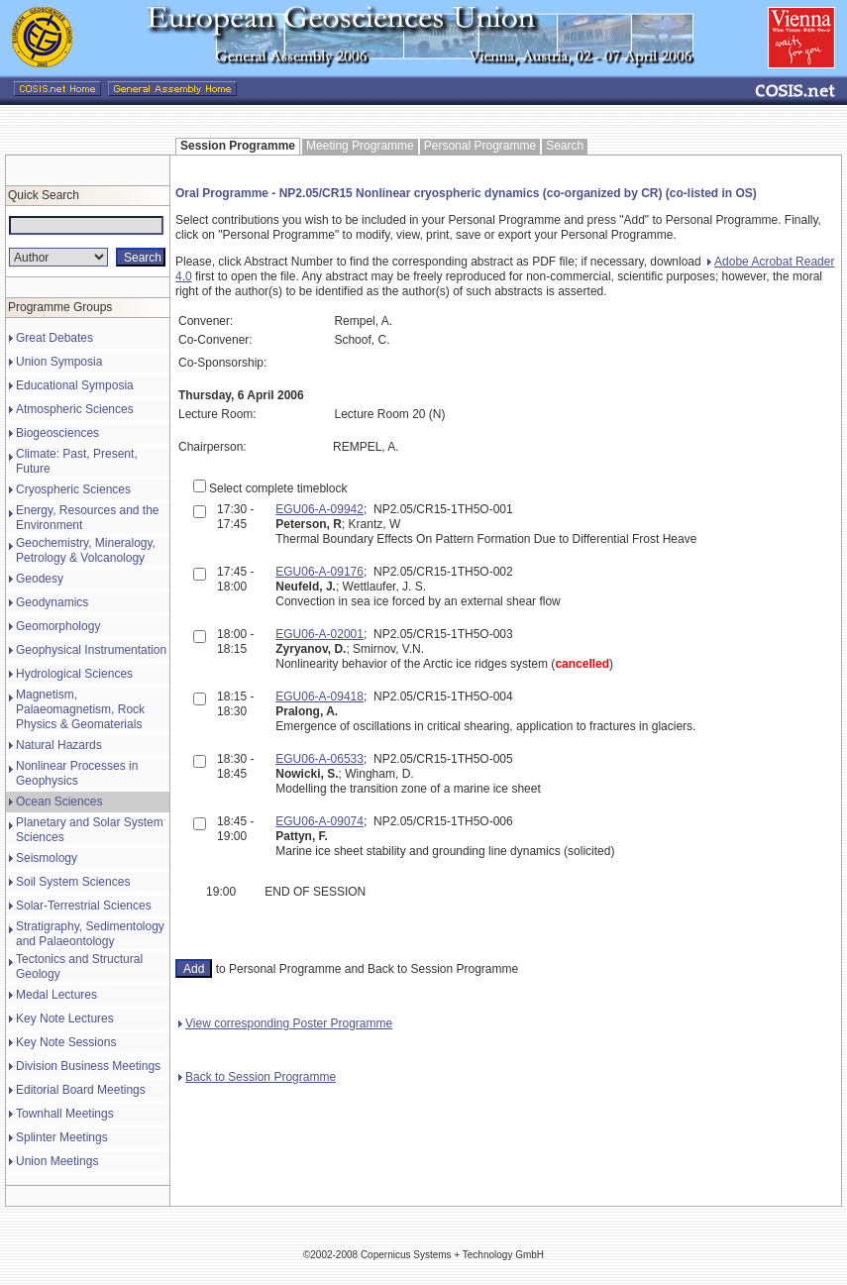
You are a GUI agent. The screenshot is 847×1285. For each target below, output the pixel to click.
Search (564, 146)
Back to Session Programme (257, 1077)
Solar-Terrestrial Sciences (84, 905)
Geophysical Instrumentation (91, 650)
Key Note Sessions (66, 1042)
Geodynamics (52, 602)
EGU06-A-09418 (319, 696)
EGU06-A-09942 (319, 509)
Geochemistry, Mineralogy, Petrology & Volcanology (86, 550)
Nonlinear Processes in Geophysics (77, 773)
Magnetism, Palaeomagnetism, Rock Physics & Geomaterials (80, 709)
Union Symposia (59, 362)
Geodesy (39, 579)
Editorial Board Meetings (81, 1090)
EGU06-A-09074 (319, 821)
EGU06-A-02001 (319, 634)
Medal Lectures (56, 995)
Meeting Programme (360, 146)
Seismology (46, 858)
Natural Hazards (59, 745)
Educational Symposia (75, 385)
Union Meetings (57, 1161)
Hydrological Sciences (74, 674)
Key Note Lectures (65, 1018)
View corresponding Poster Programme (285, 1023)
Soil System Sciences (73, 882)
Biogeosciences (57, 433)
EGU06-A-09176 (319, 572)
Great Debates (54, 338)
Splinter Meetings (62, 1137)
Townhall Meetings (65, 1114)
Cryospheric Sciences (73, 489)
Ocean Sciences (59, 801)
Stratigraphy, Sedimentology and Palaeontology (90, 933)
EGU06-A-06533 (319, 759)
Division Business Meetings (88, 1066)
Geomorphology (58, 626)
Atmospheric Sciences (75, 409)
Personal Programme (480, 146)
